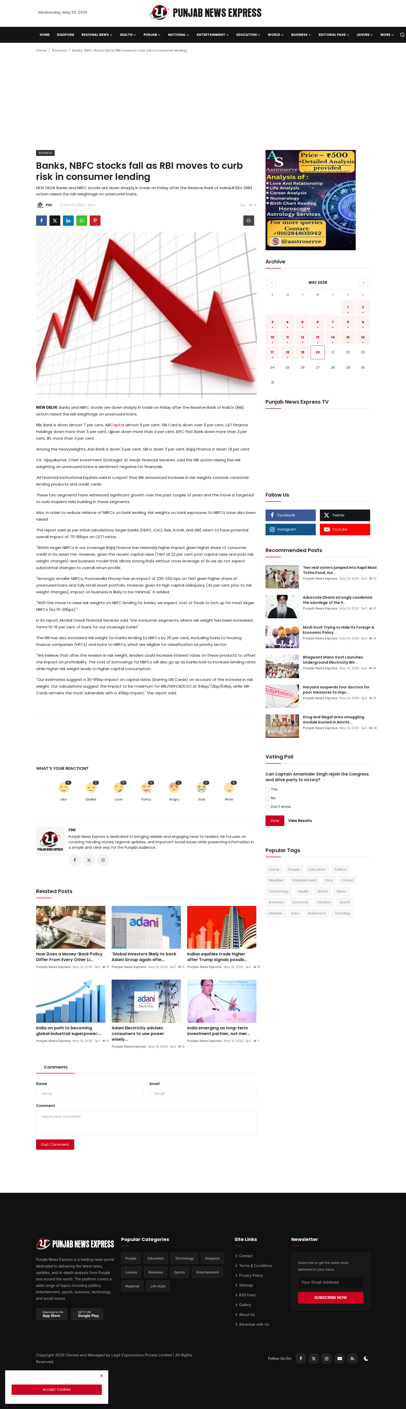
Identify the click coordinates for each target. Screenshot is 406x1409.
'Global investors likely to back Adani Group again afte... (144, 957)
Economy (300, 902)
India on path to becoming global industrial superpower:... (68, 1031)
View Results (300, 820)
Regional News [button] (97, 34)
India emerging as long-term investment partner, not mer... (218, 1031)
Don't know (281, 806)
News (341, 891)
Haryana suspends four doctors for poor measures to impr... (336, 690)
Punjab (294, 869)
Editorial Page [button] (334, 34)
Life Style (158, 1286)
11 (287, 337)
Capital (117, 425)
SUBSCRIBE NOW (330, 1297)
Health (303, 891)
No (273, 798)
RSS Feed (245, 1295)
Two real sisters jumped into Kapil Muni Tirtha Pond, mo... (340, 570)
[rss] (352, 1358)
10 (272, 337)
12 (302, 337)
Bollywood (317, 913)
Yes (274, 789)
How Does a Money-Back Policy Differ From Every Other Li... (69, 957)
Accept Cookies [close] (57, 1389)
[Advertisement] (203, 104)
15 (348, 337)
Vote (275, 820)
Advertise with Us (252, 1324)
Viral (329, 880)
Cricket (347, 880)
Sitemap (244, 1285)
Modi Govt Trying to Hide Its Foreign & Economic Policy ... (338, 630)
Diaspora (65, 34)
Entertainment (304, 880)
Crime (274, 869)
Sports (344, 902)
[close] (101, 1376)
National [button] (178, 34)
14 (333, 337)
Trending (342, 913)
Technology (279, 891)
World (323, 891)
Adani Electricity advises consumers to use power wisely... (138, 1033)
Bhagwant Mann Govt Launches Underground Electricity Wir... (333, 660)
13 (317, 337)
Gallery (243, 1305)
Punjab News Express (53, 967)
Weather (276, 880)
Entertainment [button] (213, 34)
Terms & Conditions (253, 1265)
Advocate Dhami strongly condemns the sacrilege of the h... (337, 600)
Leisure (131, 1272)
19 (302, 352)
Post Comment (55, 1144)
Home (45, 34)
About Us (245, 1314)
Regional (132, 1286)
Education (317, 869)
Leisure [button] (365, 34)
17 (272, 352)
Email (155, 1083)
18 (287, 352)
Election (323, 902)
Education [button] (248, 34)
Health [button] (128, 34)
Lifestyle (275, 913)
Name (41, 1083)
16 (363, 337)
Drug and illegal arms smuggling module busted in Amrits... (333, 719)
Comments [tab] (56, 1067)
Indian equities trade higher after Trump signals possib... (217, 957)
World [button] (276, 34)
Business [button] (301, 34)
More (387, 34)
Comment (45, 1105)
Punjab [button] (152, 34)
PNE (72, 829)
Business (59, 50)
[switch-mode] (366, 1358)
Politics (340, 869)
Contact (244, 1256)
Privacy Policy (249, 1275)
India (295, 913)
